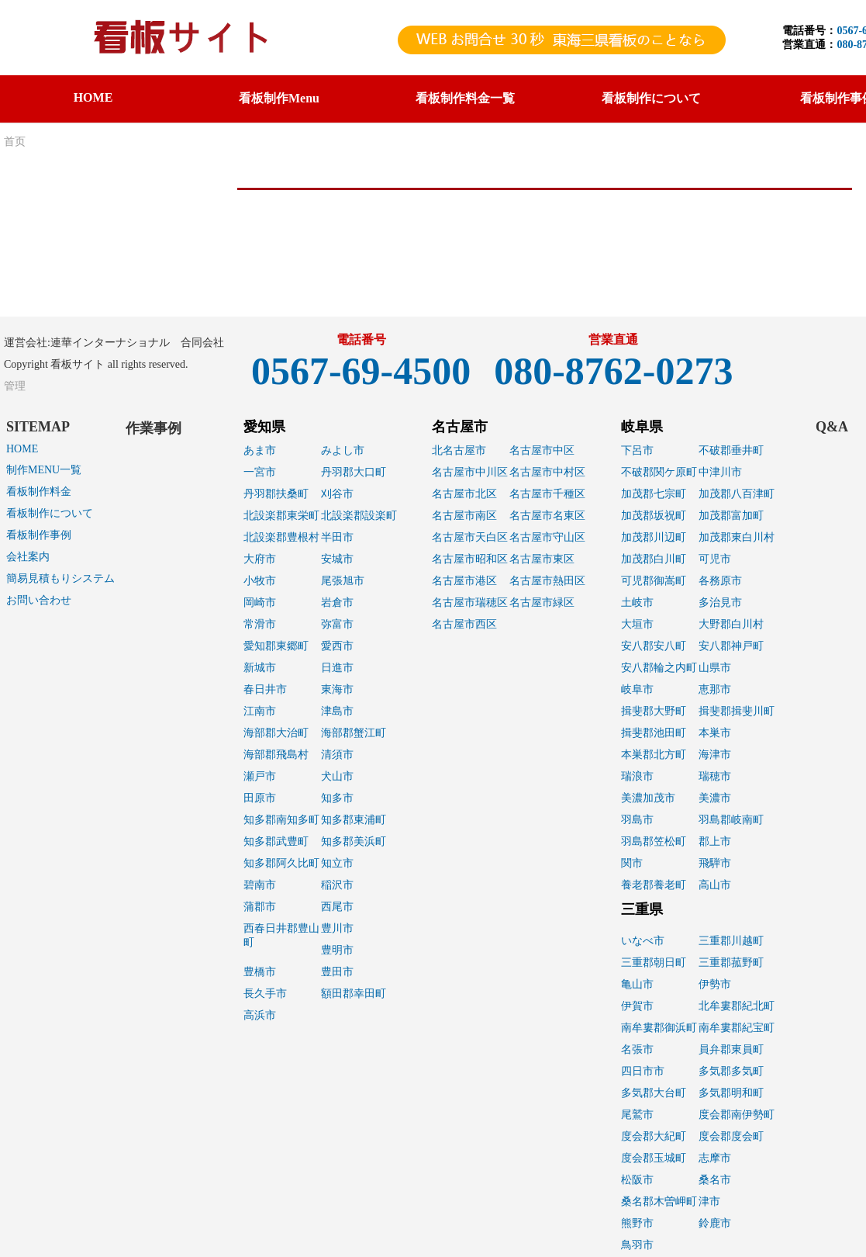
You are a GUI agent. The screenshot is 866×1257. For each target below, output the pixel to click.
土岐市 (637, 602)
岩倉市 (337, 602)
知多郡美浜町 (353, 841)
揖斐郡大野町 (653, 711)
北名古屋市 (459, 450)
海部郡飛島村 (276, 754)
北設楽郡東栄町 (281, 515)
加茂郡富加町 (731, 515)
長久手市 (265, 993)
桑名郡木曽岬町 (659, 1201)
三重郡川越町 (731, 941)
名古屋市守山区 (547, 537)
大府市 (259, 559)
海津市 (715, 754)
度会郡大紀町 (653, 1136)
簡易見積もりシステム (60, 578)
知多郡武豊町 (276, 841)
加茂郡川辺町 (653, 537)
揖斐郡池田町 (653, 733)
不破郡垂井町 (731, 450)
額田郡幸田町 (353, 993)
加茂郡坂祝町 (653, 515)
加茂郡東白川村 (737, 537)
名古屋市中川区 (470, 472)
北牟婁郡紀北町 (737, 1006)
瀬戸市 (259, 776)
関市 (632, 863)
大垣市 (637, 624)
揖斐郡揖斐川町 (737, 711)
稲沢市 (337, 885)
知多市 (337, 798)
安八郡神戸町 (731, 646)
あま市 (259, 450)
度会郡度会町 (731, 1136)
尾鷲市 (637, 1114)
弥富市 (337, 624)
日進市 (337, 668)
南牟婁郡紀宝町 (737, 1028)
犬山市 (337, 776)
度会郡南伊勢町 (737, 1114)
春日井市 (265, 689)
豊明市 (337, 950)
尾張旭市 (342, 581)
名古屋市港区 (464, 581)
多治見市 (720, 602)
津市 (709, 1201)
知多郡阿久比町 (281, 863)
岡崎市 (259, 602)
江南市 (259, 711)
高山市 (715, 885)
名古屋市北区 (464, 494)
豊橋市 (259, 972)
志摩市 (715, 1158)
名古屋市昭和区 (470, 559)
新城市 (259, 668)
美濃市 (715, 798)
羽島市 (637, 820)
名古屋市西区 (464, 624)
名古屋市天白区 (470, 537)
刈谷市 (337, 494)
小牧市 (259, 581)
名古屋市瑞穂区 (470, 602)
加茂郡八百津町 (737, 494)
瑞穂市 (715, 776)
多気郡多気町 (731, 1071)
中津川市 (720, 472)
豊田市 (337, 972)
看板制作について (49, 513)
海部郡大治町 (276, 733)
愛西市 (337, 646)
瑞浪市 (637, 776)
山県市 (715, 668)
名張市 (637, 1049)
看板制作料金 (38, 491)
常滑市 (259, 624)
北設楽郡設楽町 (359, 515)
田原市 (259, 798)
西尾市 (337, 906)
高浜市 (259, 1015)
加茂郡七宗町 (653, 494)
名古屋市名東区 (547, 515)
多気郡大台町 (653, 1093)
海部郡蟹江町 (353, 733)
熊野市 (637, 1223)
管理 (15, 386)
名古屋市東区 (541, 559)
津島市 (337, 711)
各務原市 (720, 581)
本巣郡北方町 (653, 754)
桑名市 (715, 1180)
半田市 (337, 537)
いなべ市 (642, 941)
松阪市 (637, 1180)
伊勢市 (715, 984)
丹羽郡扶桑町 (276, 494)
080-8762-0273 (613, 371)
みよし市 (342, 450)
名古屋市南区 (464, 515)
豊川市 (337, 928)
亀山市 (637, 984)
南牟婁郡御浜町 (659, 1028)
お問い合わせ (38, 600)
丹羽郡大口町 (353, 472)
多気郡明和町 (731, 1093)
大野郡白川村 (731, 624)
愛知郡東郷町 (276, 646)
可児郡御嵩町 (653, 581)
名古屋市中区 (541, 450)
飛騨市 (715, 863)
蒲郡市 (259, 906)
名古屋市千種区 (547, 494)
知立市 (337, 863)
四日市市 (642, 1071)
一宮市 (259, 472)
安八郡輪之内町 (659, 668)
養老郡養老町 (653, 885)
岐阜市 (637, 689)
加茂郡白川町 (653, 559)
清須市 (337, 754)
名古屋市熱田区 (547, 581)
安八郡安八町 (653, 646)
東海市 (337, 689)
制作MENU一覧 (43, 470)
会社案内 (28, 557)
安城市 (337, 559)
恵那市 (715, 689)
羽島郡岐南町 (731, 820)
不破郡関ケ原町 (659, 472)
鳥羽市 (637, 1245)
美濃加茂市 (648, 798)
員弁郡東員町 (731, 1049)
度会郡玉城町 (653, 1158)
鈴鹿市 (715, 1223)
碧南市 (259, 885)
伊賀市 (637, 1006)
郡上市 (715, 841)
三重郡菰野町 (731, 962)
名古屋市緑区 (541, 602)
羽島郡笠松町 (653, 841)
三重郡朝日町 (653, 962)
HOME (93, 97)
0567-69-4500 (361, 371)
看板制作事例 (38, 535)
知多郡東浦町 (353, 820)
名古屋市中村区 (547, 472)
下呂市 (637, 450)
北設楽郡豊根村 (281, 537)
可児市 (715, 559)
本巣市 (715, 733)
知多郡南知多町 (281, 820)
